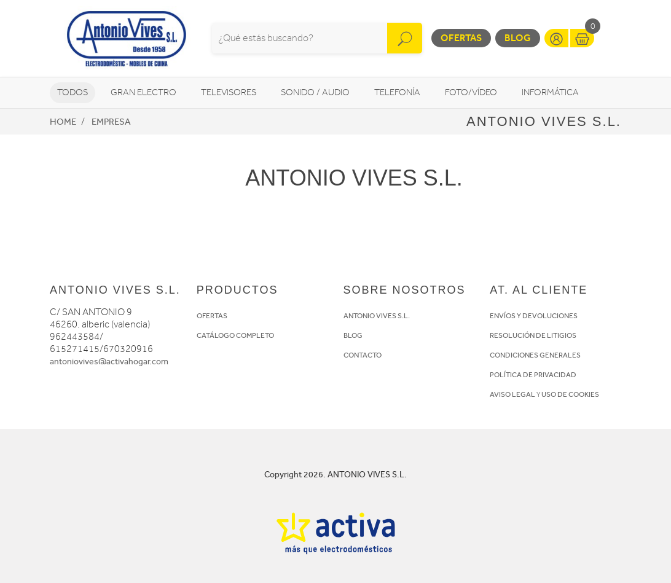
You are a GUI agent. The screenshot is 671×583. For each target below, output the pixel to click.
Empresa (111, 121)
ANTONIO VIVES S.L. (376, 315)
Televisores (228, 92)
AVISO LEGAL (512, 394)
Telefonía (397, 92)
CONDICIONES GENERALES (535, 355)
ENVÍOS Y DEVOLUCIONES (534, 315)
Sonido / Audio (315, 92)
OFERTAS (212, 315)
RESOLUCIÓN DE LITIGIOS (533, 335)
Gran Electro (143, 92)
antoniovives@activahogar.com (109, 361)
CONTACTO (362, 355)
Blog (517, 38)
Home (63, 121)
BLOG (353, 335)
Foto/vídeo (471, 92)
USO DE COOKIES (570, 394)
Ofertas (461, 38)
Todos (72, 92)
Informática (550, 92)
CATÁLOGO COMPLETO (235, 335)
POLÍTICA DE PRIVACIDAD (533, 374)
